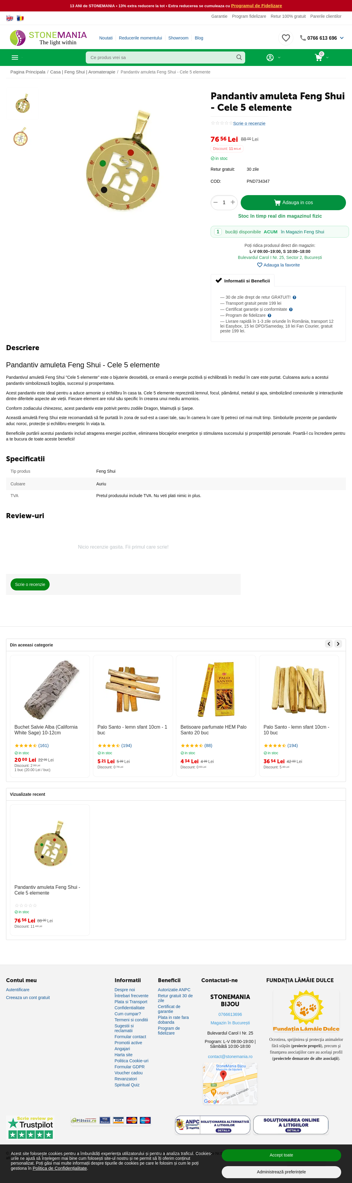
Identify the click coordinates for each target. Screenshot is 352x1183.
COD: (216, 181)
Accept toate (281, 1155)
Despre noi (125, 989)
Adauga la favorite (278, 265)
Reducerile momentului (140, 37)
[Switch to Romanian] (20, 17)
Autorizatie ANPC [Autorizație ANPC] (174, 989)
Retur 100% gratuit (288, 16)
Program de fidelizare (169, 1030)
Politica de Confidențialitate (57, 1168)
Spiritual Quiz (127, 1084)
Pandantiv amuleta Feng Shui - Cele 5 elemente (48, 887)
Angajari (122, 1048)
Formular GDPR (130, 1066)
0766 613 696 (320, 38)
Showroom (178, 37)
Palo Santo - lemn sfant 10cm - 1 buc (132, 726)
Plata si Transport (131, 1001)
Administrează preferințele (281, 1171)
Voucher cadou (129, 1072)
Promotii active (128, 1042)
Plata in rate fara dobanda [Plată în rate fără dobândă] (173, 1019)
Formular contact (130, 1036)
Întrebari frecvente (132, 995)
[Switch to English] (10, 17)
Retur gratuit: (223, 169)
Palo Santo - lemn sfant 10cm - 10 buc (295, 729)
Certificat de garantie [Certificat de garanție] (169, 1008)
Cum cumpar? (128, 1013)
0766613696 (230, 1014)
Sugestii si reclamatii (124, 1028)
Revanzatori (126, 1078)
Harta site (124, 1054)
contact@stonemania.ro (230, 1056)
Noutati (106, 37)
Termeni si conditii (131, 1019)
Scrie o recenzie (248, 123)
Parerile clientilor (325, 16)
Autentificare (17, 989)
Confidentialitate (130, 1007)
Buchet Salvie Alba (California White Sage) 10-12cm (48, 729)
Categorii (33, 57)
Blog (199, 37)
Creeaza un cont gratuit (28, 997)
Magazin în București (230, 1022)
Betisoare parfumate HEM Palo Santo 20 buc (216, 729)
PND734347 (258, 181)
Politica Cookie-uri (132, 1060)
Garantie (219, 16)
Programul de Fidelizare (257, 5)
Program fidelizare (249, 16)
